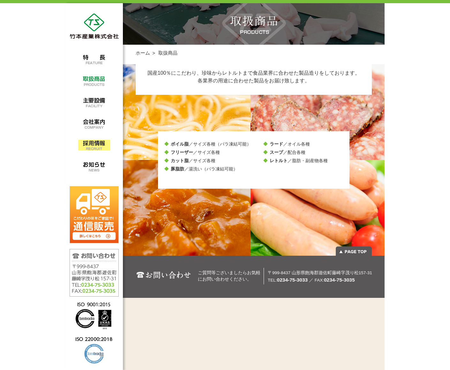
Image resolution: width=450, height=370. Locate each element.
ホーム (143, 53)
